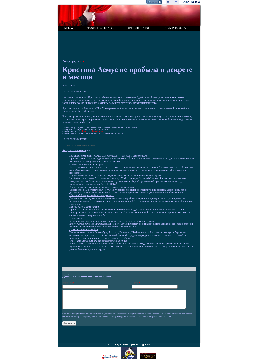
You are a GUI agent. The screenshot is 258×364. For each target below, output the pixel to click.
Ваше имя (67, 285)
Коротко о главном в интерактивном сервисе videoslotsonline (102, 189)
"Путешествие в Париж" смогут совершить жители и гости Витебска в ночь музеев (115, 177)
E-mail (135, 285)
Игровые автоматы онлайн (84, 209)
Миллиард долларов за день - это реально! (91, 197)
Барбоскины (75, 220)
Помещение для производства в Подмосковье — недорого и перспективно (108, 158)
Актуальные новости (74, 152)
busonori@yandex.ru (92, 132)
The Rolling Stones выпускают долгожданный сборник (98, 243)
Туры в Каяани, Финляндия (83, 231)
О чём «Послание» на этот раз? (86, 166)
